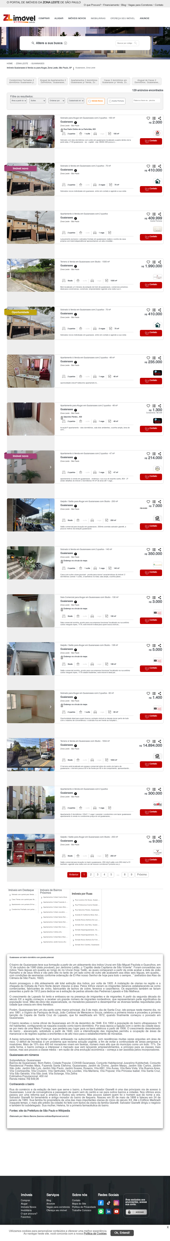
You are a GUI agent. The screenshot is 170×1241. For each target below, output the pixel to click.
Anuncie (50, 1204)
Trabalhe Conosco (81, 1210)
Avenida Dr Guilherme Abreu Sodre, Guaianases (91, 915)
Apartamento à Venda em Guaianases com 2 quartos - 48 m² (87, 358)
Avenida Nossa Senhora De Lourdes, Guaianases (92, 920)
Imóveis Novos (95, 101)
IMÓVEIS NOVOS (77, 18)
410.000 (153, 170)
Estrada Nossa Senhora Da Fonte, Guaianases (91, 940)
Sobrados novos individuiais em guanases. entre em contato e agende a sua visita (93, 191)
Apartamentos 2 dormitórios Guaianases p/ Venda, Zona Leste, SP (84, 81)
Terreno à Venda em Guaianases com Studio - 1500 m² (85, 262)
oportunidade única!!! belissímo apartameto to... (79, 383)
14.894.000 (150, 746)
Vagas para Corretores (140, 5)
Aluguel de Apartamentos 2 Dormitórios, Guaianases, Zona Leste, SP (53, 81)
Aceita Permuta (116, 101)
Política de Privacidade (84, 1207)
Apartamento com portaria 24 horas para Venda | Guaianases (33, 904)
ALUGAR (58, 18)
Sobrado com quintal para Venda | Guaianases (27, 894)
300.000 (153, 793)
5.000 (155, 650)
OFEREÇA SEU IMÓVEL (122, 18)
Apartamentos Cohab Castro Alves (55, 897)
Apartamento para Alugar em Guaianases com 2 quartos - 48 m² (89, 406)
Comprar (25, 1200)
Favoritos (26, 1217)
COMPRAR (44, 18)
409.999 (153, 218)
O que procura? (29, 1214)
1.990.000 (151, 266)
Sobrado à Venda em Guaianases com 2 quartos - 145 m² (86, 550)
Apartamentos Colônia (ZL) (52, 932)
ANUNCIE (144, 18)
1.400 (155, 698)
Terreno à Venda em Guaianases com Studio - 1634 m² (85, 741)
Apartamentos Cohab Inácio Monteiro (56, 907)
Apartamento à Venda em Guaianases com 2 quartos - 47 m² (87, 454)
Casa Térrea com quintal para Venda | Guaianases (29, 899)
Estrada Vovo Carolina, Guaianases (87, 945)
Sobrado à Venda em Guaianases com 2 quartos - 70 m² (85, 166)
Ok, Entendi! (122, 1233)
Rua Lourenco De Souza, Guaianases (88, 900)
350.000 (153, 554)
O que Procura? (92, 5)
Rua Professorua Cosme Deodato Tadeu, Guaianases (93, 905)
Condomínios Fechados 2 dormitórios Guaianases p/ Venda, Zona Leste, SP (21, 81)
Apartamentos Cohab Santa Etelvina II (56, 917)
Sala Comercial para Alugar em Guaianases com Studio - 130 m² (89, 597)
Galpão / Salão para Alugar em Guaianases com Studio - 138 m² (89, 645)
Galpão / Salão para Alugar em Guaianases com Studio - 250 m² (89, 502)
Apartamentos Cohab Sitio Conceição (56, 927)
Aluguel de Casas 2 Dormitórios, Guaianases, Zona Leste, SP (147, 81)
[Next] (50, 131)
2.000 (155, 122)
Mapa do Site (79, 1204)
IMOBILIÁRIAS (98, 18)
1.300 (155, 410)
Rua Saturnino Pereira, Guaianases (87, 910)
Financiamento (111, 5)
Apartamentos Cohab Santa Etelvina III (56, 922)
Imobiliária (26, 1210)
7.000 (155, 506)
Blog (123, 5)
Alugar (24, 1204)
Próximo (142, 874)
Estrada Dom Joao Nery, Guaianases (88, 925)
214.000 (153, 458)
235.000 (153, 362)
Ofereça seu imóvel (56, 1210)
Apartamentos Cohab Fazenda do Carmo (57, 902)
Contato (159, 5)
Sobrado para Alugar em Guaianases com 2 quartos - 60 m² (87, 693)
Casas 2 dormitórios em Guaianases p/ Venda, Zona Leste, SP (115, 81)
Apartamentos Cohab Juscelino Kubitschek (58, 912)
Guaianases (66, 122)
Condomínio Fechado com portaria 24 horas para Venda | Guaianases (36, 909)
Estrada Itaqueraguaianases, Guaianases (89, 930)
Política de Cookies (95, 1234)
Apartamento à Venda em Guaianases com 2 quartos (84, 214)
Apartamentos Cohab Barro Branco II (56, 937)
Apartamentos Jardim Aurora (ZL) (54, 942)
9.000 (155, 841)
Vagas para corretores (58, 1207)
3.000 (155, 602)
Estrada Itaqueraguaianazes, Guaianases (89, 935)
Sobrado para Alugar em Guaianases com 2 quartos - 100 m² (87, 118)
